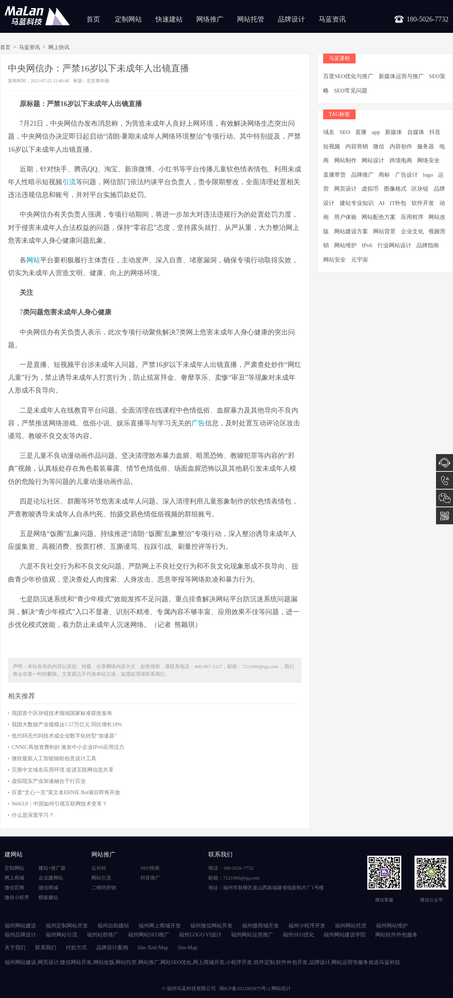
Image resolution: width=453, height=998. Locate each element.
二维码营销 (103, 887)
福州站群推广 (103, 935)
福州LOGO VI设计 (200, 935)
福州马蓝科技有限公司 (191, 988)
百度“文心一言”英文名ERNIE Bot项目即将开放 (66, 792)
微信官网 (14, 887)
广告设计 (406, 175)
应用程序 (412, 217)
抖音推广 (150, 878)
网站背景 (384, 231)
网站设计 (373, 160)
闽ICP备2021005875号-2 (244, 988)
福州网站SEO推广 (148, 935)
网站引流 (101, 878)
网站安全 (334, 260)
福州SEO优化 (298, 935)
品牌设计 (291, 19)
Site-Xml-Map (152, 947)
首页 (93, 19)
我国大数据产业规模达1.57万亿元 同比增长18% (67, 724)
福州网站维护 (392, 926)
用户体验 (345, 217)
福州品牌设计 (20, 935)
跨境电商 (401, 160)
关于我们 (15, 947)
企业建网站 (51, 878)
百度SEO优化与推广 (348, 76)
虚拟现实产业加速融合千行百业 (49, 781)
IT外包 (398, 203)
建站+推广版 (52, 868)
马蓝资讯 (332, 19)
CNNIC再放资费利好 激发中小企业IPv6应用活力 (68, 747)
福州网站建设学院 (345, 935)
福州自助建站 (113, 926)
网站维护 (345, 245)
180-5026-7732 (444, 480)
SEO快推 (150, 868)
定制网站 (128, 19)
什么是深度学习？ (33, 815)
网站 (33, 260)
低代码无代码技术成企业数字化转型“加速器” (64, 736)
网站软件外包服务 (396, 935)
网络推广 (209, 19)
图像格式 (395, 189)
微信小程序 (17, 897)
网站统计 (281, 988)
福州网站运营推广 (252, 935)
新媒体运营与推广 (401, 76)
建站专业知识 (357, 203)
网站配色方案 (379, 217)
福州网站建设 (20, 926)
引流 (69, 182)
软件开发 (422, 203)
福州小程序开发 (306, 926)
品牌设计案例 (112, 947)
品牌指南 (427, 245)
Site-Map (187, 947)
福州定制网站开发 (67, 926)
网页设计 (345, 189)
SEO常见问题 (350, 91)
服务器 (425, 146)
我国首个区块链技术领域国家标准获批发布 (62, 713)
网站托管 (250, 19)
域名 (328, 132)
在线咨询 (444, 462)
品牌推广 (362, 175)
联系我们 (45, 947)
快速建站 (169, 19)
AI (382, 203)
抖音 (435, 132)
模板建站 (48, 897)
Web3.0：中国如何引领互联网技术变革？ (59, 804)
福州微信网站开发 (211, 926)
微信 (378, 146)
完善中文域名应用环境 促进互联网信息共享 (63, 770)
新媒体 (393, 132)
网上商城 (14, 878)
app (376, 132)
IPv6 (367, 245)
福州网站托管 (351, 926)
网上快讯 (58, 47)
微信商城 (48, 887)
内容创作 (401, 146)
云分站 (98, 868)
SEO (345, 132)
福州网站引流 (61, 935)
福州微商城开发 (260, 926)
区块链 (419, 189)
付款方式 (76, 947)
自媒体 (415, 132)
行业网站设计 (394, 245)
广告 (198, 423)
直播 (361, 132)
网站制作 (345, 160)
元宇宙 (359, 260)
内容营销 (356, 146)
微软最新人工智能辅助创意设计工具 (54, 758)
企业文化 (412, 231)
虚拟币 (370, 189)
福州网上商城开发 (160, 926)
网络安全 (428, 160)
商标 (384, 175)
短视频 (331, 146)
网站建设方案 (351, 231)
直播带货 (334, 175)
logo (428, 175)
